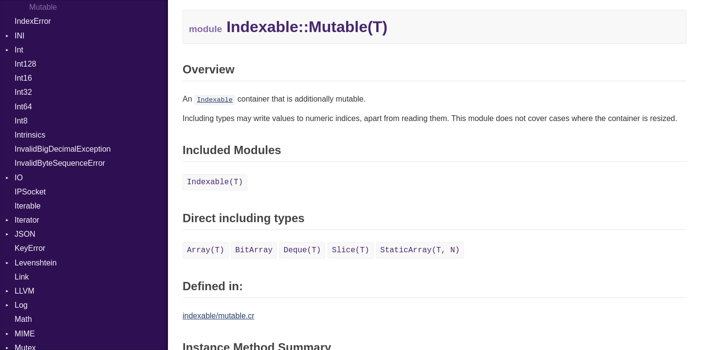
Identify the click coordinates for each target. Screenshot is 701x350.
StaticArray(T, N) (420, 250)
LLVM (25, 291)
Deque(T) (302, 250)
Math (23, 319)
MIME (25, 334)
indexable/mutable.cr (219, 316)
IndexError (33, 21)
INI (19, 36)
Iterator (27, 220)
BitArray (254, 250)
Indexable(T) (215, 182)
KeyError (30, 248)
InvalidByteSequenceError (60, 163)
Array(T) (205, 250)
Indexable (214, 100)
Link (22, 277)
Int (19, 50)
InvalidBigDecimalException (63, 149)
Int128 (25, 64)
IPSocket (30, 192)
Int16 (23, 78)
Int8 (21, 121)
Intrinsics (30, 135)
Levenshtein (35, 263)
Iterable (27, 206)
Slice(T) (350, 250)
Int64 (23, 107)
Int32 (23, 92)
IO (19, 178)
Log (21, 305)
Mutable (43, 7)
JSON (25, 234)
